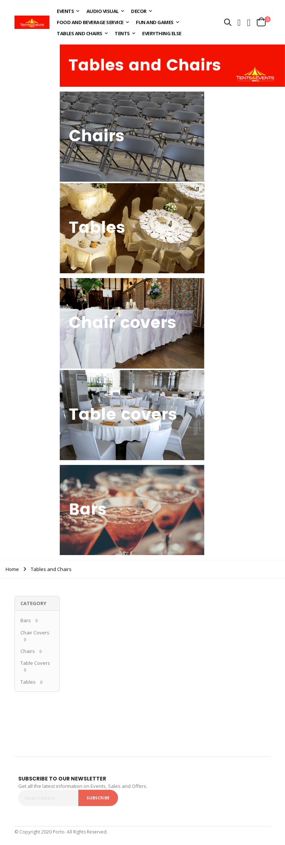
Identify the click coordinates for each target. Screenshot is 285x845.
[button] (249, 22)
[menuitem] (68, 11)
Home (12, 569)
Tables (28, 682)
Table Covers (35, 663)
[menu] (136, 22)
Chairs (27, 651)
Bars (25, 620)
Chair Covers (34, 632)
